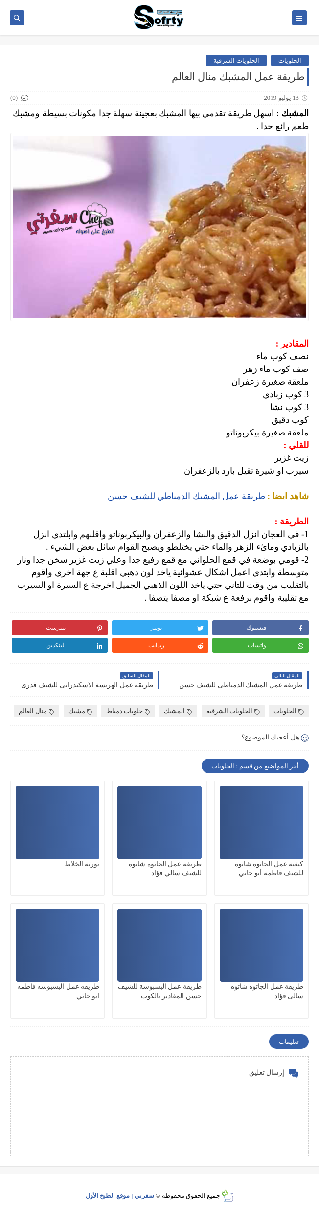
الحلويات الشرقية (236, 60)
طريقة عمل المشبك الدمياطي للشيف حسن (186, 496)
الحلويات (289, 60)
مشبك (80, 711)
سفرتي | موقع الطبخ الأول (120, 1195)
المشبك (178, 711)
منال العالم (36, 711)
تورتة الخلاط (82, 864)
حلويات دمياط (128, 711)
